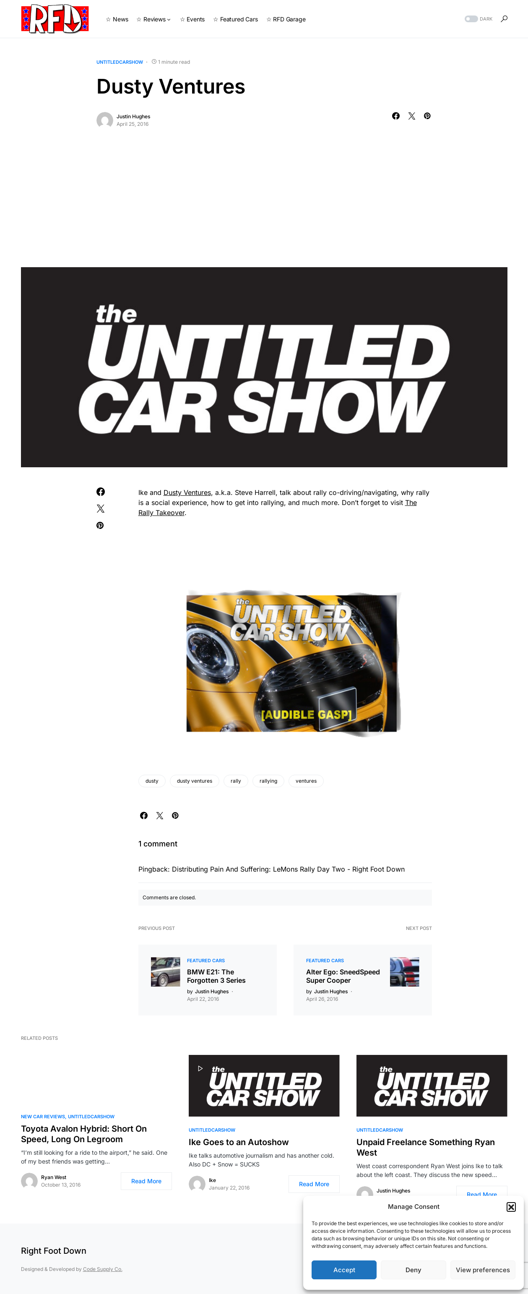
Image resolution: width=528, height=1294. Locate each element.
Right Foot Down (53, 1251)
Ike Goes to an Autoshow (239, 1142)
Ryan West (53, 1177)
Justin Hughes (133, 116)
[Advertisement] (264, 204)
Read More (146, 1181)
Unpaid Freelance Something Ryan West (425, 1147)
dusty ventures (194, 781)
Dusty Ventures (187, 492)
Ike (212, 1180)
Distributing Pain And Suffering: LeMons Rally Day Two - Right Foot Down (288, 869)
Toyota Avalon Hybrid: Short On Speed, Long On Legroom (84, 1134)
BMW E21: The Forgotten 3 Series (216, 976)
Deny (413, 1270)
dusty (152, 781)
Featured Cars (206, 960)
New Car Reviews (43, 1117)
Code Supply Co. (102, 1269)
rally (236, 781)
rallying (268, 781)
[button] (511, 1207)
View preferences (483, 1270)
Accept (344, 1270)
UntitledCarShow (119, 62)
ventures (306, 781)
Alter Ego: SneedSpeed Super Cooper (343, 976)
